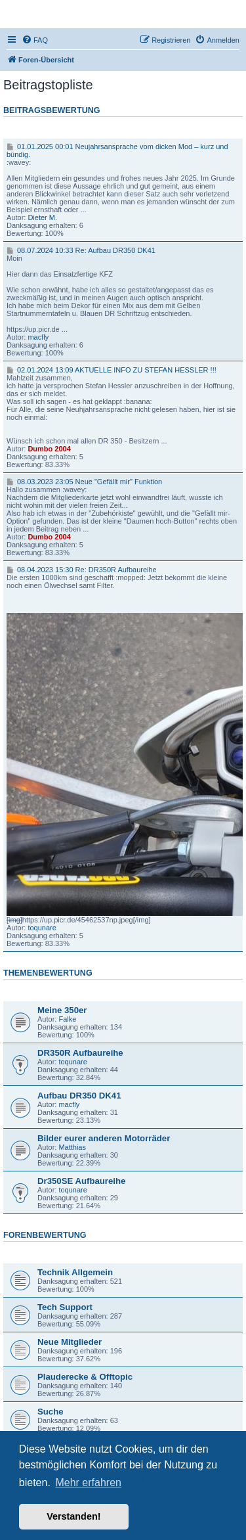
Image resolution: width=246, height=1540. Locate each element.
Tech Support (64, 1307)
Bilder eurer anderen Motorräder (103, 1138)
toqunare (42, 928)
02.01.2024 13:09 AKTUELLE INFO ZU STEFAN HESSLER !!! (111, 370)
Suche (50, 1411)
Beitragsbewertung (51, 110)
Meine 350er (62, 1010)
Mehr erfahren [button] (88, 1482)
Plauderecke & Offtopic (85, 1377)
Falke (67, 1019)
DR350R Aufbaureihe (80, 1053)
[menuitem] (35, 40)
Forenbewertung (45, 1235)
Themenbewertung (47, 973)
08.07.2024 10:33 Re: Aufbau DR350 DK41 (81, 250)
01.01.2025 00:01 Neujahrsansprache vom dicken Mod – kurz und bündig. (117, 150)
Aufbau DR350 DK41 (79, 1095)
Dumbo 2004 (49, 449)
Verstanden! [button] (73, 1516)
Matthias (72, 1147)
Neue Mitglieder (69, 1342)
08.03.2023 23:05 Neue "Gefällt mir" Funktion (84, 482)
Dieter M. (42, 217)
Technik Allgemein (75, 1272)
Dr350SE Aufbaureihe (81, 1181)
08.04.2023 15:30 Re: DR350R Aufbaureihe (82, 570)
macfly (38, 337)
